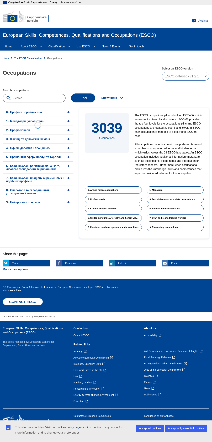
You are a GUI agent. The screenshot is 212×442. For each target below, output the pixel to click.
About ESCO (29, 46)
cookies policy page (69, 427)
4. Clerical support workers (102, 208)
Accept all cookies (150, 428)
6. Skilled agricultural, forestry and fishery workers (115, 218)
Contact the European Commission (92, 416)
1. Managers (156, 190)
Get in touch (136, 46)
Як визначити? (71, 2)
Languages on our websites (158, 416)
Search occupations (16, 90)
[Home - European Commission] (28, 16)
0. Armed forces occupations (103, 190)
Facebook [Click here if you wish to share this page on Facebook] (70, 263)
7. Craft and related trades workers (168, 218)
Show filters (109, 97)
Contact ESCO (81, 335)
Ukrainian (200, 21)
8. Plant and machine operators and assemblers (113, 227)
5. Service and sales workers (165, 208)
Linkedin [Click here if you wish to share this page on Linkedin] (122, 263)
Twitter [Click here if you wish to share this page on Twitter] (15, 263)
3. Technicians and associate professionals (172, 199)
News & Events (111, 46)
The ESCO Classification (28, 58)
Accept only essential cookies (186, 428)
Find (83, 98)
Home (8, 46)
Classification (56, 46)
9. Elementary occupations (164, 227)
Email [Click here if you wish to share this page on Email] (174, 263)
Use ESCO (83, 46)
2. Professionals (96, 199)
